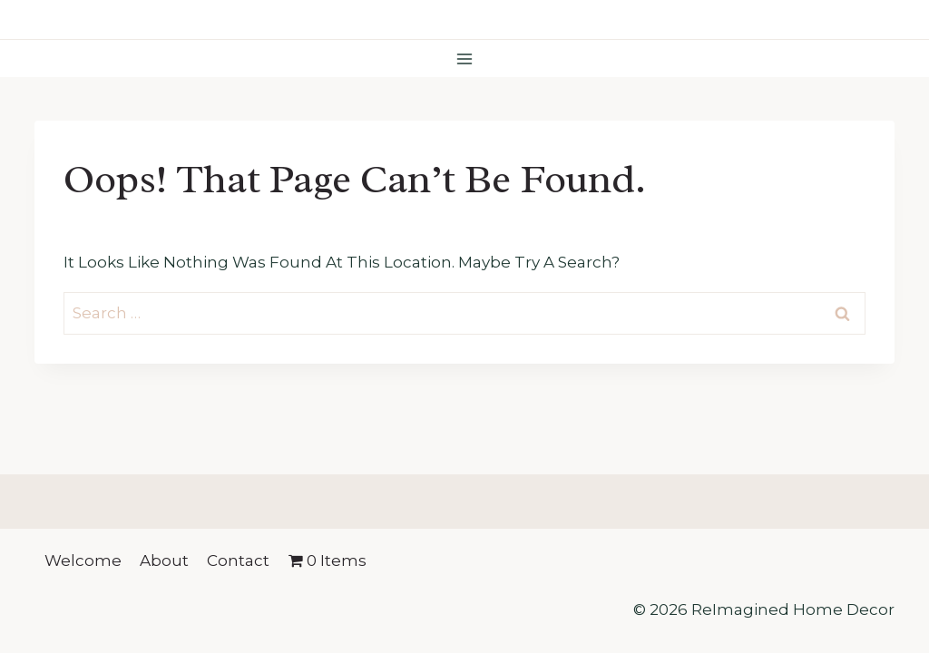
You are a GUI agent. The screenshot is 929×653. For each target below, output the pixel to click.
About (164, 560)
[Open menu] (465, 58)
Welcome (83, 560)
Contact (238, 560)
